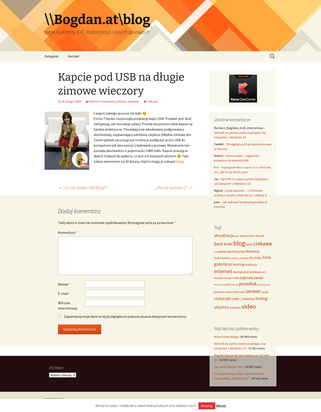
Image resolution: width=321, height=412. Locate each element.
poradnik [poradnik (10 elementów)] (248, 284)
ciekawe (152, 101)
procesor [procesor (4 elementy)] (219, 292)
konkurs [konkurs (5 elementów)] (255, 272)
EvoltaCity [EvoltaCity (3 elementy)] (234, 258)
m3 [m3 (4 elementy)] (264, 272)
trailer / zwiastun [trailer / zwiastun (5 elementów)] (243, 299)
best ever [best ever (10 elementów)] (223, 244)
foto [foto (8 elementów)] (267, 257)
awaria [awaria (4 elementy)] (244, 236)
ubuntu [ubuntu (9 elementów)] (221, 307)
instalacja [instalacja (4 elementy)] (251, 264)
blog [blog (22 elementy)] (239, 243)
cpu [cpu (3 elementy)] (216, 251)
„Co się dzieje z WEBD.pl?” (83, 187)
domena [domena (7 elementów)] (252, 251)
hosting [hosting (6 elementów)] (239, 264)
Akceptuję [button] (207, 406)
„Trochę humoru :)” (174, 187)
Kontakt (73, 56)
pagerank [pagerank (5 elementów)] (246, 278)
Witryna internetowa (67, 305)
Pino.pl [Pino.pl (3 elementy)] (234, 284)
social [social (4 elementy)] (264, 292)
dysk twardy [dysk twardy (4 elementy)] (221, 258)
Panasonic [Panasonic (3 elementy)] (219, 284)
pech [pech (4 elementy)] (227, 284)
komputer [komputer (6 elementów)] (241, 271)
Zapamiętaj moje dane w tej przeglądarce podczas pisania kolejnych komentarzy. (125, 316)
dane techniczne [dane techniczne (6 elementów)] (231, 251)
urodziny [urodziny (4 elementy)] (235, 308)
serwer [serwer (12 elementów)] (253, 291)
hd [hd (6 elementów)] (230, 264)
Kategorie (51, 56)
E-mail (64, 293)
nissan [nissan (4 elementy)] (228, 278)
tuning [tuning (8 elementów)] (261, 298)
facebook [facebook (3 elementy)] (244, 258)
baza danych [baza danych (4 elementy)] (256, 236)
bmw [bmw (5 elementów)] (249, 244)
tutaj (180, 161)
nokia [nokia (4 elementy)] (236, 278)
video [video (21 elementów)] (248, 306)
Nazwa (64, 284)
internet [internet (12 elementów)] (223, 271)
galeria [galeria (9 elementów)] (220, 264)
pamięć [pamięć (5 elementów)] (258, 278)
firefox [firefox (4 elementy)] (258, 258)
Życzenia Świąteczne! (228, 367)
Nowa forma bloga (226, 337)
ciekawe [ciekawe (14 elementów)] (262, 243)
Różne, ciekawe (128, 101)
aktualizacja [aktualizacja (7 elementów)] (224, 235)
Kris (216, 167)
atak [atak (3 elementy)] (237, 236)
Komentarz (68, 232)
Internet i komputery (102, 101)
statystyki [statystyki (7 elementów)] (222, 298)
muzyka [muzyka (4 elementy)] (219, 278)
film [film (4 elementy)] (252, 258)
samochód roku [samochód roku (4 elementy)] (235, 292)
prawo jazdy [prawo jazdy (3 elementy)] (264, 284)
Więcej (221, 406)
